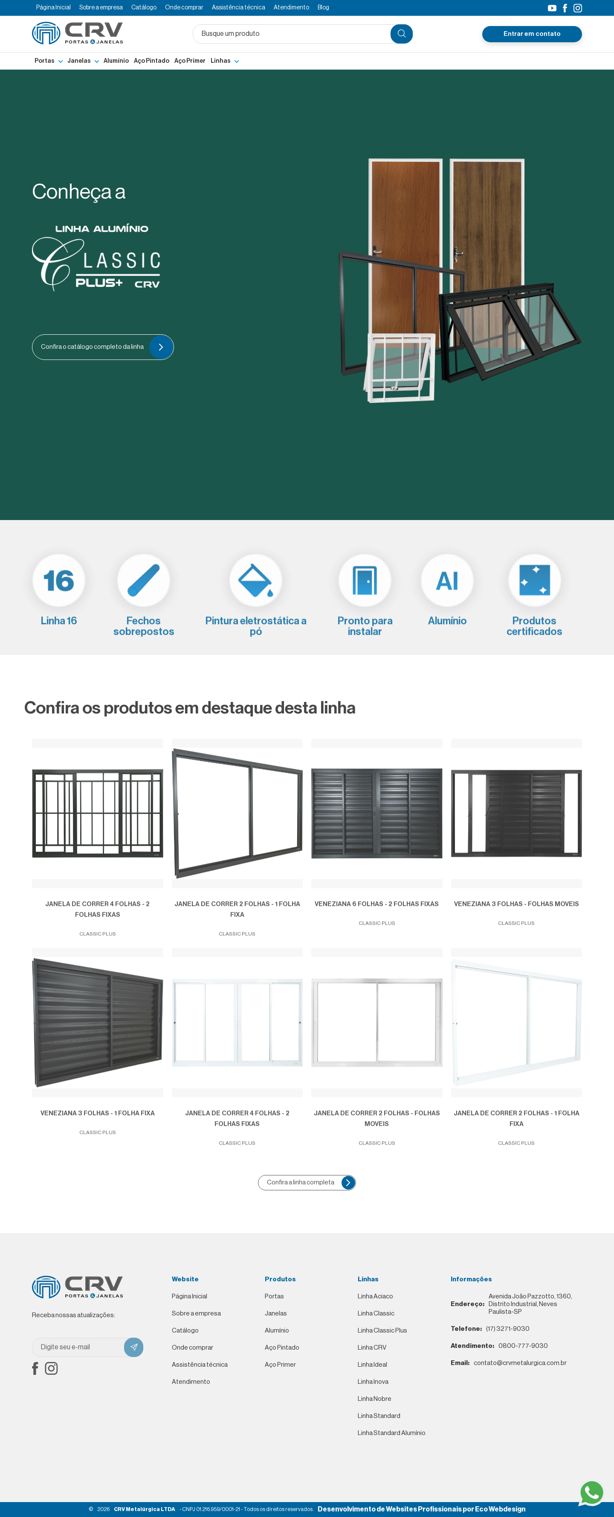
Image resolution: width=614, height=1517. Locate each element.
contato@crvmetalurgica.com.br (509, 1363)
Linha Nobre (374, 1399)
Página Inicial (53, 8)
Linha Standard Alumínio (392, 1433)
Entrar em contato (532, 34)
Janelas (79, 61)
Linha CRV (372, 1348)
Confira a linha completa (311, 1183)
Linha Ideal (372, 1365)
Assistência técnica (238, 8)
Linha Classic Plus (382, 1330)
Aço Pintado (151, 61)
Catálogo (143, 8)
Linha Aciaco (375, 1296)
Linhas (221, 61)
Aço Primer (190, 61)
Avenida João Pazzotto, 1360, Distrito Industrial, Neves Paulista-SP (511, 1304)
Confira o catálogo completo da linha (106, 347)
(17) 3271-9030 (490, 1329)
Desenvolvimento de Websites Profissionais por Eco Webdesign (422, 1509)
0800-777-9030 (499, 1346)
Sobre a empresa (101, 8)
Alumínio (116, 61)
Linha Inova (373, 1382)
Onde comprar (184, 8)
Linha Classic (376, 1313)
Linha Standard (379, 1416)
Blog (323, 8)
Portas (45, 61)
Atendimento (291, 8)
